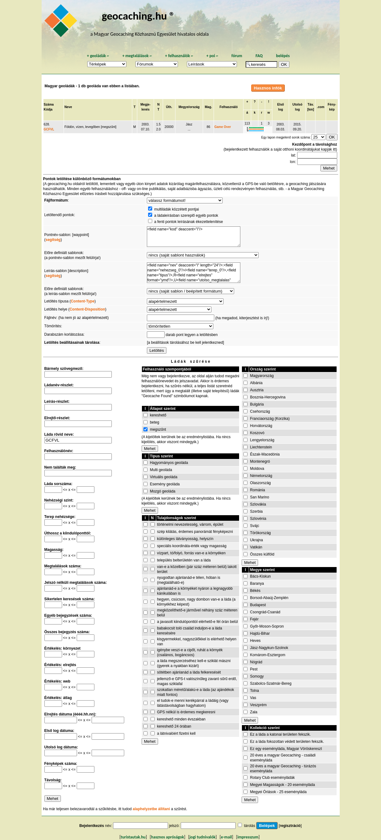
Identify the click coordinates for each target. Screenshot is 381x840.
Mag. (208, 107)
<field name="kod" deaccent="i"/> (193, 236)
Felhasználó (229, 107)
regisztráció (290, 826)
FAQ (259, 55)
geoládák (98, 55)
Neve (68, 107)
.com (320, 107)
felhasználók (179, 55)
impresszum (247, 837)
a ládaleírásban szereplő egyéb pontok (186, 215)
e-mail (226, 837)
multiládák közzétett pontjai (176, 209)
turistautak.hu (133, 837)
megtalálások (137, 55)
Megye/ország (189, 107)
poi (212, 55)
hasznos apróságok (167, 837)
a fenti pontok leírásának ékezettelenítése (188, 222)
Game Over (222, 127)
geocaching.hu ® (138, 15)
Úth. (169, 107)
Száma (49, 104)
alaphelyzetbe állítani (151, 809)
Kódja (48, 109)
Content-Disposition (87, 309)
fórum (236, 55)
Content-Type (82, 301)
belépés (283, 55)
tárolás (249, 826)
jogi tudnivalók (202, 837)
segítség (53, 240)
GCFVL (49, 129)
